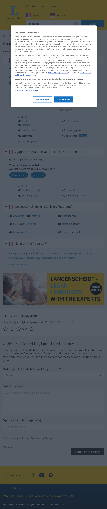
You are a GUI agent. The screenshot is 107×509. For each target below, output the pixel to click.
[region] (54, 98)
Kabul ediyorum (63, 131)
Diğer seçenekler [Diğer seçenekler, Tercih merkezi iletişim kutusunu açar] (42, 131)
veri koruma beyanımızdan (58, 104)
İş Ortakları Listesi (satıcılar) (26, 122)
